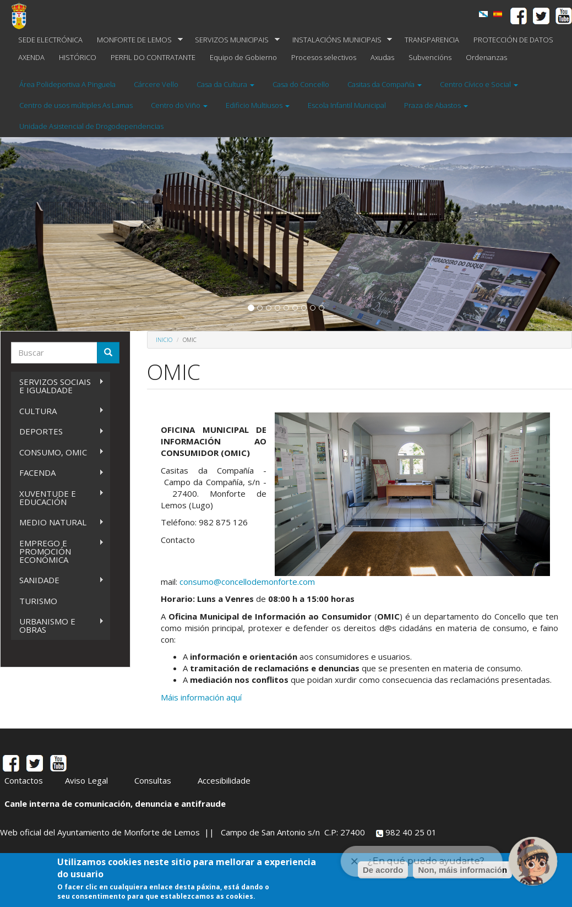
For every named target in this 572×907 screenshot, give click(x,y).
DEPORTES (57, 431)
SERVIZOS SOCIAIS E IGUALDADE (57, 385)
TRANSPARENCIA (432, 40)
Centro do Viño (179, 105)
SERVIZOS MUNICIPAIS (234, 40)
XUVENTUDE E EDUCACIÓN (57, 497)
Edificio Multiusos (258, 105)
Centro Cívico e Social (479, 84)
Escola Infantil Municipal (347, 105)
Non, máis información (462, 870)
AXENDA (31, 57)
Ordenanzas (486, 57)
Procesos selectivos (323, 57)
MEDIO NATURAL (57, 522)
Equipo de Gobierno (243, 57)
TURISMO (38, 600)
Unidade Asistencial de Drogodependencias (91, 126)
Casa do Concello (301, 84)
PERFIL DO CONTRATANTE (153, 57)
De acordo (383, 870)
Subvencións (429, 57)
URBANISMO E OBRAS (57, 625)
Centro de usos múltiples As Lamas (76, 105)
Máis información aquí (201, 697)
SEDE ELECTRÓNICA (50, 40)
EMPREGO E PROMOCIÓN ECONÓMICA (57, 551)
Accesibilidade (224, 780)
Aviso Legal (86, 780)
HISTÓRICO (77, 57)
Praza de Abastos (436, 105)
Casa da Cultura (225, 84)
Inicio (164, 340)
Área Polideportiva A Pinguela (67, 84)
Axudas (382, 57)
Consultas (152, 780)
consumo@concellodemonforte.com (247, 581)
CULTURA (57, 411)
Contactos (23, 780)
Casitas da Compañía (384, 84)
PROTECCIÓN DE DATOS (513, 40)
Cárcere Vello (156, 84)
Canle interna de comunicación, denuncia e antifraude (115, 803)
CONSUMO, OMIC (57, 452)
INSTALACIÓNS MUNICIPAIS (339, 40)
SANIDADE (57, 580)
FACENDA (57, 473)
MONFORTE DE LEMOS (136, 40)
